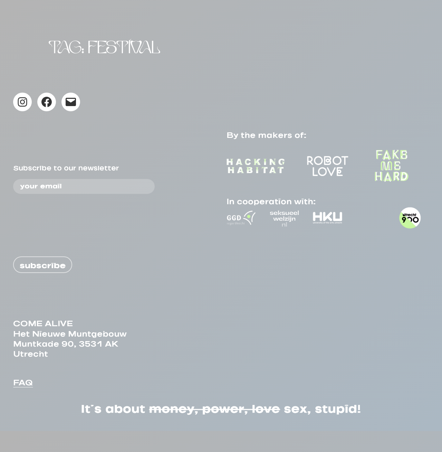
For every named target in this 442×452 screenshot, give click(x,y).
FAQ (23, 401)
